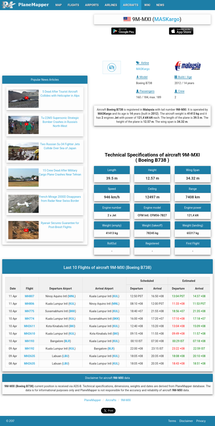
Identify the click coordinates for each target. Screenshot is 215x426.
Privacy (202, 421)
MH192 (29, 348)
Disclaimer (187, 421)
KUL (115, 296)
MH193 (29, 341)
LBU (65, 356)
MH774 (29, 318)
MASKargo (167, 19)
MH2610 (29, 333)
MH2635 (29, 356)
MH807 (29, 296)
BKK (72, 311)
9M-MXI (126, 400)
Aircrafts (110, 400)
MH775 (29, 311)
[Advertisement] (152, 48)
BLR (67, 341)
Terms (174, 421)
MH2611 (29, 326)
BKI (72, 326)
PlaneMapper (92, 400)
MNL (72, 296)
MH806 (29, 303)
